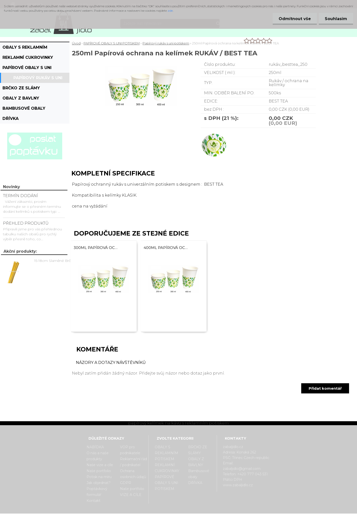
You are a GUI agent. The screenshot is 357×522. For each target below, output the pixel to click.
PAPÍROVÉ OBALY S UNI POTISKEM (27, 69)
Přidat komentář (325, 388)
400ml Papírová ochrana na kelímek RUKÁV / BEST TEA (167, 247)
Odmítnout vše (294, 18)
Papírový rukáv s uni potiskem (37, 79)
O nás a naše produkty (98, 456)
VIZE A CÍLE (131, 494)
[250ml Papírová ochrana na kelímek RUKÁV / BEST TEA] (141, 68)
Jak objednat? (99, 483)
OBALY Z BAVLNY (20, 98)
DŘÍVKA (10, 118)
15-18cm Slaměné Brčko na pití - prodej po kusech (57, 260)
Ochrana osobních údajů (133, 474)
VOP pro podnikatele (130, 450)
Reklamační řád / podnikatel (133, 462)
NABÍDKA (95, 447)
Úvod (76, 43)
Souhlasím (336, 18)
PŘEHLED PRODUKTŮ (26, 223)
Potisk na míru (99, 477)
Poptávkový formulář (97, 492)
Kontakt (93, 500)
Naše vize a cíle (100, 465)
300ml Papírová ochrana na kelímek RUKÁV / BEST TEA (97, 247)
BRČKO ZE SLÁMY (21, 88)
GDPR (125, 483)
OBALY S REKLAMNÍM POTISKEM (24, 48)
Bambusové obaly (23, 108)
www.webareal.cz (198, 518)
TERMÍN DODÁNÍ (20, 195)
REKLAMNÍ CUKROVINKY (27, 57)
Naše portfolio (99, 471)
